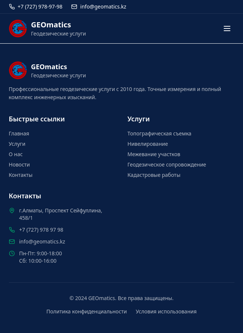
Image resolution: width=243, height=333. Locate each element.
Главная (19, 133)
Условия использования (166, 311)
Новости (19, 164)
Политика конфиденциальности (86, 311)
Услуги (17, 143)
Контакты (21, 174)
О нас (16, 154)
